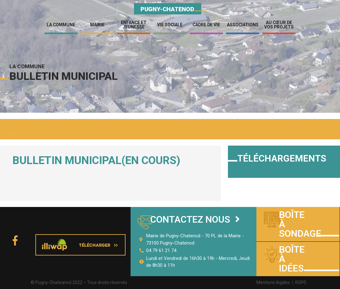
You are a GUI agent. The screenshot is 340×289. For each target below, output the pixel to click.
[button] (195, 219)
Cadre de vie (206, 24)
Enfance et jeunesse (134, 24)
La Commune (61, 24)
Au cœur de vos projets (279, 24)
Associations (243, 24)
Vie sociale (170, 24)
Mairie (97, 24)
